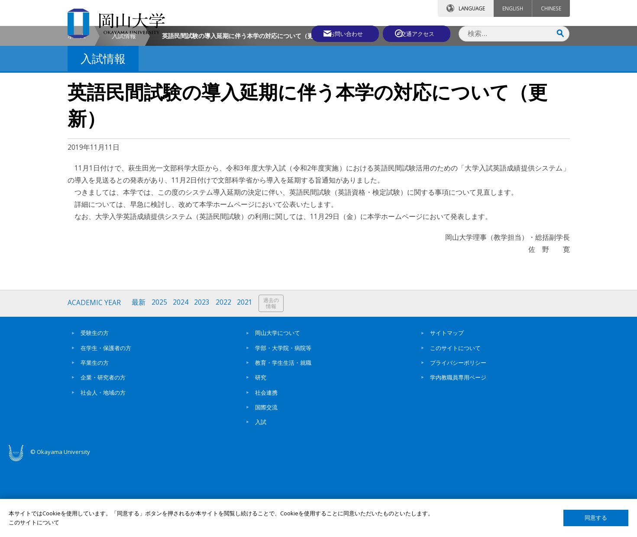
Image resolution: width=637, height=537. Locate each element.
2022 (225, 376)
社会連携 (266, 465)
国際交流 (266, 480)
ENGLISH (512, 8)
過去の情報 (273, 377)
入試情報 (124, 110)
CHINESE (551, 8)
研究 (260, 451)
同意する (596, 517)
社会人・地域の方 (103, 465)
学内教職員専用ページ (458, 451)
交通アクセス (419, 33)
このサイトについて (455, 421)
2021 (247, 376)
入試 (260, 495)
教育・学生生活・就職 (283, 436)
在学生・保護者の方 (106, 421)
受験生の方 (95, 406)
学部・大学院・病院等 (283, 421)
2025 (160, 376)
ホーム (77, 110)
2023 (203, 376)
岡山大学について (277, 406)
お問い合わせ (342, 33)
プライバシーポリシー (458, 436)
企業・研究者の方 (103, 451)
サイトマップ (447, 406)
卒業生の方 (95, 436)
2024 (182, 376)
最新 (139, 376)
